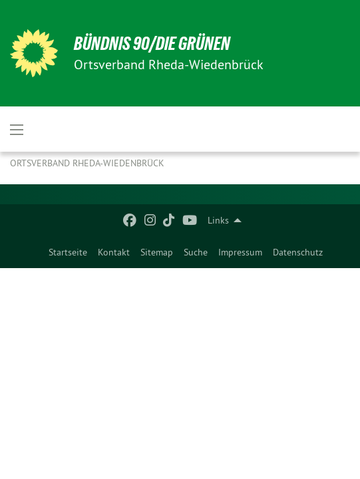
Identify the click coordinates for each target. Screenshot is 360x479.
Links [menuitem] (218, 220)
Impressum (240, 252)
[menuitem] (68, 252)
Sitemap (156, 252)
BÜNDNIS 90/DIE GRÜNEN (152, 43)
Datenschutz (298, 252)
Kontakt (114, 252)
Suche (196, 252)
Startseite (68, 252)
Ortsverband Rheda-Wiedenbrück (87, 163)
